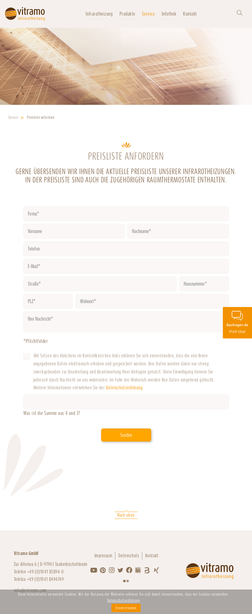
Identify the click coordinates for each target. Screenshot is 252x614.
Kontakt (190, 14)
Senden (126, 435)
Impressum (103, 555)
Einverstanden (126, 608)
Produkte (127, 14)
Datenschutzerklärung (124, 387)
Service (148, 14)
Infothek (169, 14)
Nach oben (125, 515)
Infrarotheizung (99, 14)
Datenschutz (128, 555)
